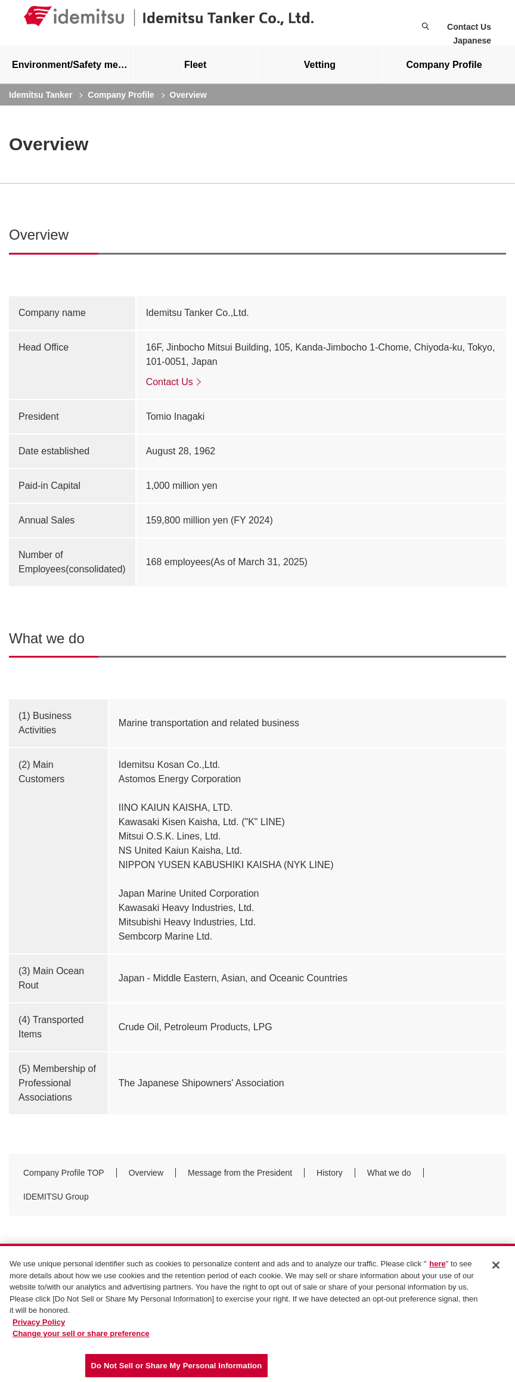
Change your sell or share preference (81, 1336)
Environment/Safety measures (72, 74)
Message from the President (240, 1182)
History (330, 1182)
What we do (389, 1182)
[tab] (196, 74)
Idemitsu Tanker (40, 104)
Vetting (320, 74)
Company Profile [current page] (121, 104)
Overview (146, 1182)
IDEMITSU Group (56, 1206)
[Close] (496, 1268)
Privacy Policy (39, 1325)
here (437, 1266)
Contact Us (469, 27)
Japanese (472, 40)
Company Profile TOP (63, 1182)
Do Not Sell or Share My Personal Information (176, 1368)
